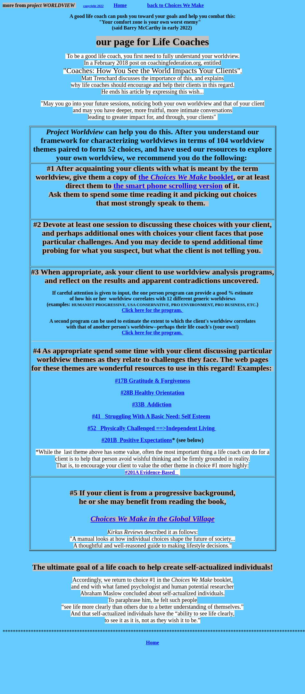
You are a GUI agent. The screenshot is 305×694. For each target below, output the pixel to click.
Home (120, 5)
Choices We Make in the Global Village (152, 518)
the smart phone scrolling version (168, 185)
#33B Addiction (151, 404)
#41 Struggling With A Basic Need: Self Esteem (151, 416)
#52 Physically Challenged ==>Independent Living (151, 428)
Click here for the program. (152, 310)
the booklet (185, 177)
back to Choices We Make (175, 5)
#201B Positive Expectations (137, 440)
